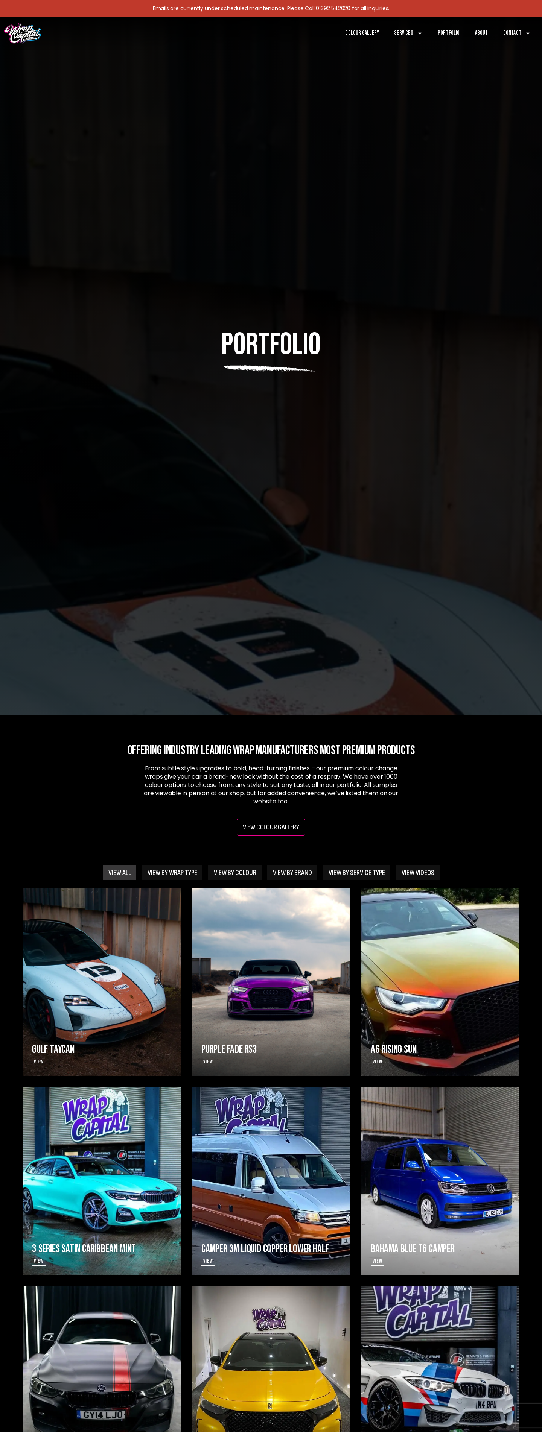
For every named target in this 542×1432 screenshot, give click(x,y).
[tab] (119, 872)
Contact (517, 33)
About (481, 32)
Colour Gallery (362, 32)
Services (408, 33)
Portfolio (449, 32)
